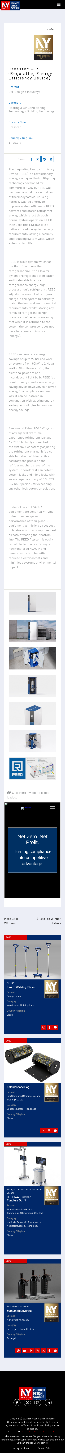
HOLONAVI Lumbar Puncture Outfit (19, 1198)
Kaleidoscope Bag (18, 1087)
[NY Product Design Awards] (10, 5)
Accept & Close (21, 1448)
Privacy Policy (44, 1425)
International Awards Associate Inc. (39, 1432)
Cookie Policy (45, 1448)
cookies (33, 1428)
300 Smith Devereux (19, 1310)
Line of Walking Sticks (20, 987)
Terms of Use (29, 1425)
